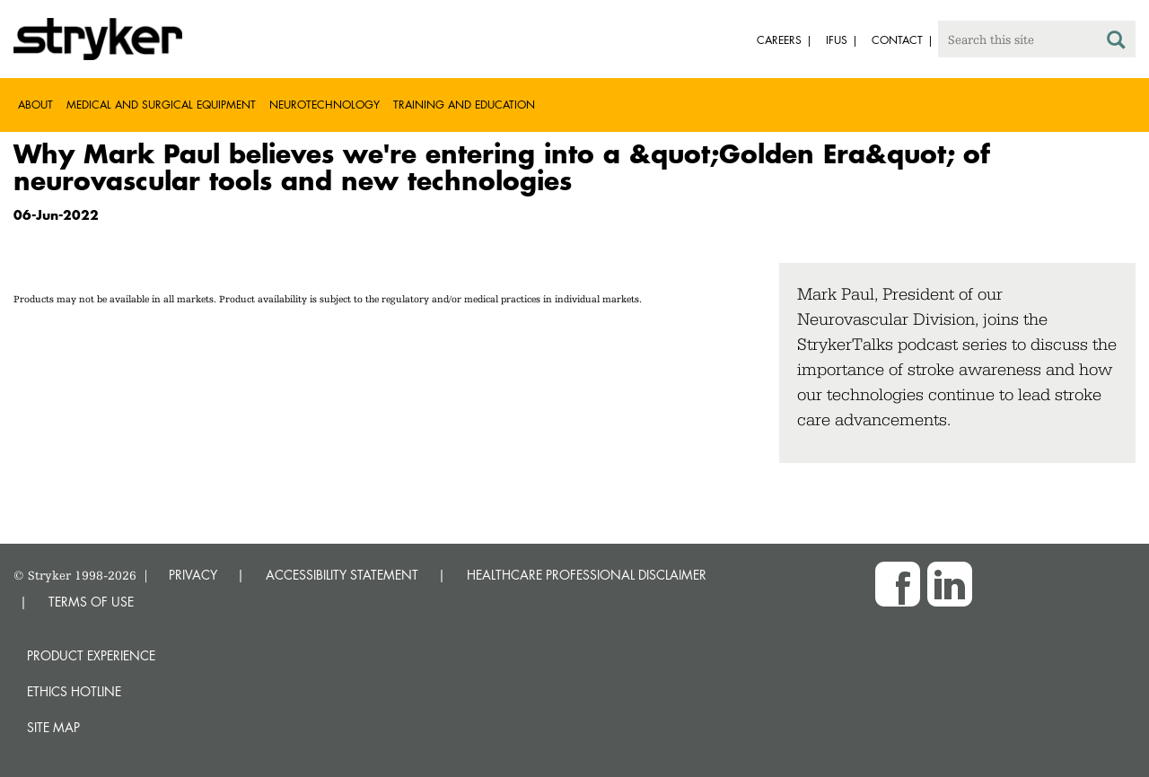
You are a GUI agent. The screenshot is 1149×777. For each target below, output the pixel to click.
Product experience (91, 655)
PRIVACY (193, 574)
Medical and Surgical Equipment (161, 104)
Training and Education (464, 104)
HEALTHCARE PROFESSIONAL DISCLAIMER (586, 574)
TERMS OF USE (91, 601)
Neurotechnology (324, 104)
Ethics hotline (74, 691)
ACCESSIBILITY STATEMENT (342, 574)
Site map (53, 727)
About (35, 104)
